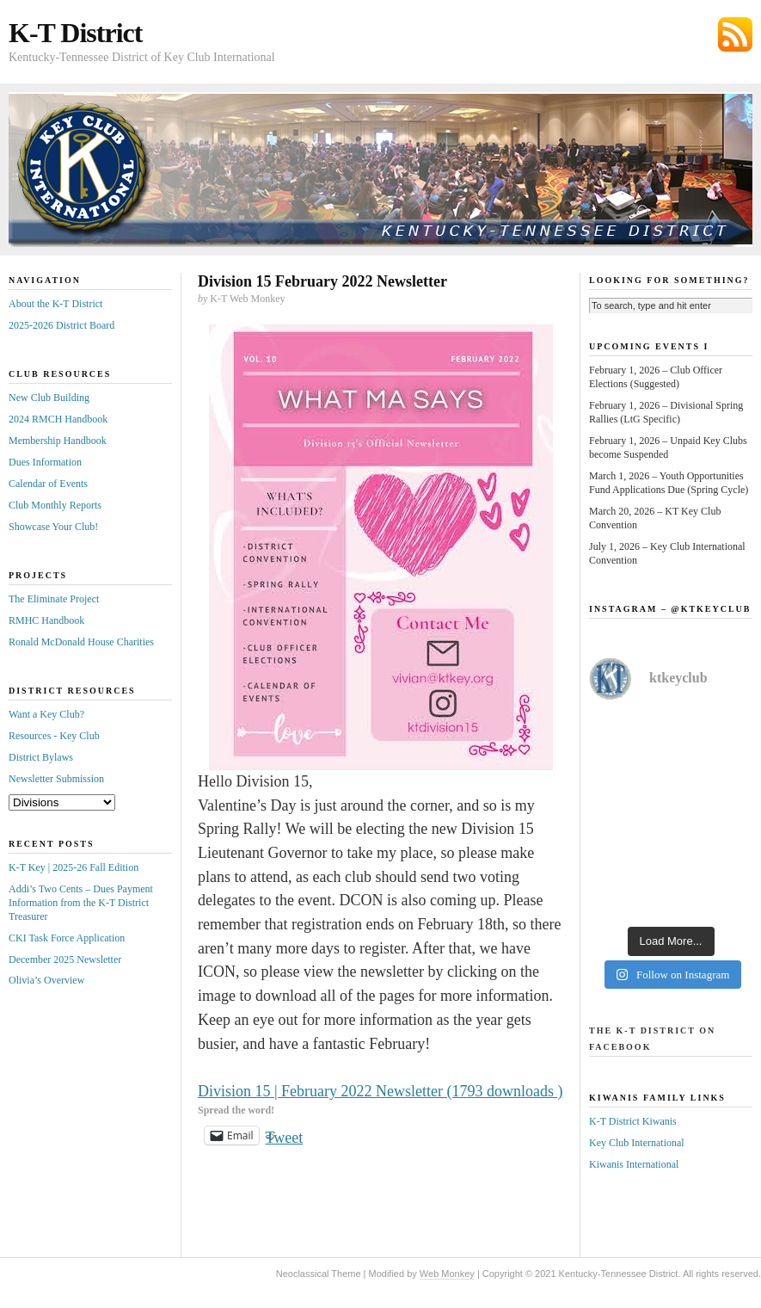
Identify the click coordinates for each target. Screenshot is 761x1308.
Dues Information (45, 462)
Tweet (285, 1135)
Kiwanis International (633, 1164)
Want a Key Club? (46, 714)
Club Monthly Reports (55, 505)
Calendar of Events (48, 484)
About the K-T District (55, 304)
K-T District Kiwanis (633, 1121)
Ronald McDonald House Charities (81, 642)
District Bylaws (41, 757)
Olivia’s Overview (46, 980)
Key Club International (636, 1143)
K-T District (75, 32)
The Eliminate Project (54, 599)
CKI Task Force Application (67, 938)
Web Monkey (447, 1273)
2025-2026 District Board (61, 325)
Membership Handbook (58, 441)
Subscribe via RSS (735, 34)
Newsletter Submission (56, 779)
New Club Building (49, 398)
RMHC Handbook (46, 620)
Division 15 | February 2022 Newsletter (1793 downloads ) (380, 1091)
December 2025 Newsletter (65, 959)
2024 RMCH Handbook (58, 419)
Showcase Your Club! (53, 527)
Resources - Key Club (54, 736)
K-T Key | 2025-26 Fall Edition (73, 867)
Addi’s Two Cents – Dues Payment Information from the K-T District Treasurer (81, 902)
